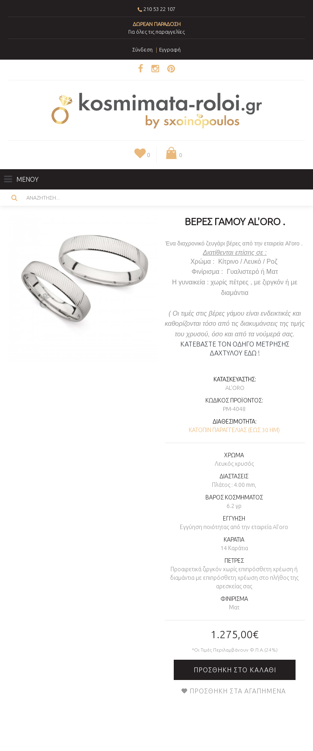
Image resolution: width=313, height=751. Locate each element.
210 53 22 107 (159, 9)
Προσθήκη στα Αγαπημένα (238, 691)
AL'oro (234, 388)
